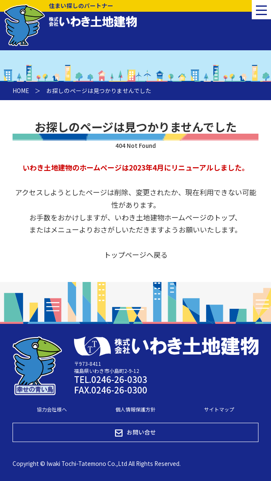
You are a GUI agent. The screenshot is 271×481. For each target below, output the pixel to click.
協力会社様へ (52, 409)
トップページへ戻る (136, 254)
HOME (21, 90)
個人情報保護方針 (135, 409)
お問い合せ (135, 432)
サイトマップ (219, 409)
